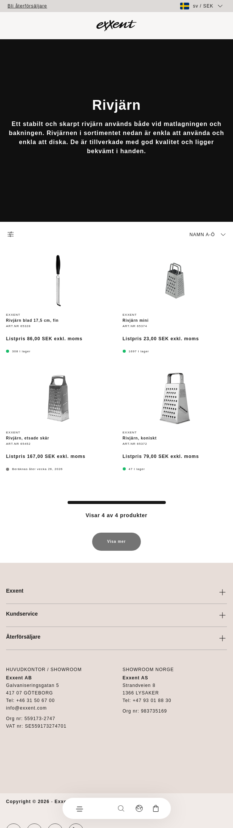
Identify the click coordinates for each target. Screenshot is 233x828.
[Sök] (120, 808)
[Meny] (78, 808)
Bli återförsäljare (27, 6)
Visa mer (116, 545)
